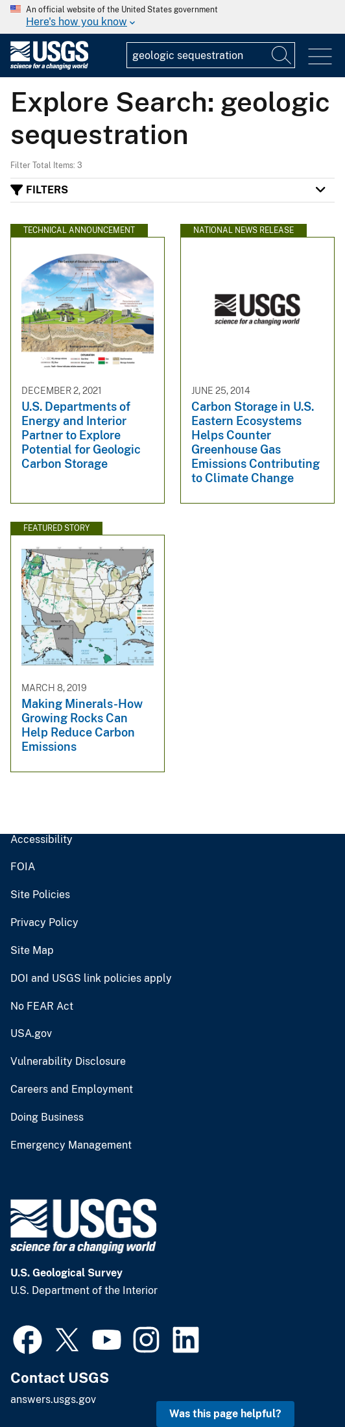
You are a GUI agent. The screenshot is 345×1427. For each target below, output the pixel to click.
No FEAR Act (41, 1006)
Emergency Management (71, 1145)
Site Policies (40, 895)
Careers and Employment (71, 1089)
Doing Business (47, 1117)
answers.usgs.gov (53, 1399)
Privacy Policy (44, 923)
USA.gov (31, 1034)
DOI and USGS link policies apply (91, 978)
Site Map (32, 951)
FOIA (22, 867)
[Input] (210, 55)
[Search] (282, 55)
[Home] (49, 66)
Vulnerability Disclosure (68, 1061)
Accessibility (41, 840)
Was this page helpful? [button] (225, 1414)
